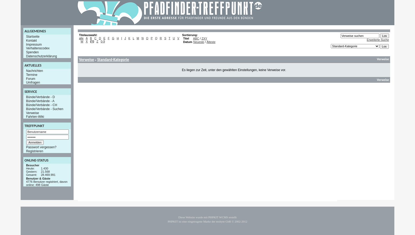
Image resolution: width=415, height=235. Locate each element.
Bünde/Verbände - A (40, 101)
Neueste (198, 41)
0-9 (103, 41)
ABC (196, 38)
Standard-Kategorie (113, 59)
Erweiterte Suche (378, 39)
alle (81, 38)
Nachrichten (34, 71)
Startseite (32, 36)
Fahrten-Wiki (35, 117)
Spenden (32, 52)
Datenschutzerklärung (41, 56)
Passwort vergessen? (41, 147)
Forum (30, 78)
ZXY (204, 38)
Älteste (210, 41)
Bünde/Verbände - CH (41, 105)
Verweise (32, 113)
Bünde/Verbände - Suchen (44, 109)
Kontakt (31, 40)
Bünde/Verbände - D (40, 97)
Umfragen (33, 82)
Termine (31, 75)
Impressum (34, 44)
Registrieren (34, 151)
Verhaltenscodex (37, 48)
